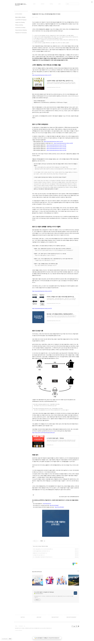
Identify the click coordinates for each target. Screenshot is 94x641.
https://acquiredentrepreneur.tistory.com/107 (56, 148)
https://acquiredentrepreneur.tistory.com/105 (56, 145)
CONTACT (42, 3)
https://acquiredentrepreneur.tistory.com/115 (42, 308)
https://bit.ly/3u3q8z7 (54, 505)
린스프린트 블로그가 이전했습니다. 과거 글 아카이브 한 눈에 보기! (47, 638)
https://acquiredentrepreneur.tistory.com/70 (41, 75)
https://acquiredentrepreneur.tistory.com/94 (63, 143)
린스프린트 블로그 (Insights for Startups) (25, 4)
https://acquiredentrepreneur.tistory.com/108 (56, 150)
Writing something (19, 24)
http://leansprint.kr (47, 503)
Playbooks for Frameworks (21, 32)
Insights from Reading (20, 22)
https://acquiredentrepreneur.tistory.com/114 (42, 291)
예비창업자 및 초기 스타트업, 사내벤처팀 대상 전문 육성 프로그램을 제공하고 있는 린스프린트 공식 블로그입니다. (53, 597)
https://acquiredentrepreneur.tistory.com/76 (53, 141)
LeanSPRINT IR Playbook (20, 19)
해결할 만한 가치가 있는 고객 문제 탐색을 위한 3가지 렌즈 (46, 14)
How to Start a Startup (20, 17)
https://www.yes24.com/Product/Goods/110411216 (43, 432)
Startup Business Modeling (21, 30)
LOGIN (59, 3)
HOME (34, 3)
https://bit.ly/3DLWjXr (59, 507)
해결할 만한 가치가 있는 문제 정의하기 (39, 553)
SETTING (51, 3)
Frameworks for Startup (20, 27)
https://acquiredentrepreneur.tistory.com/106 (56, 146)
